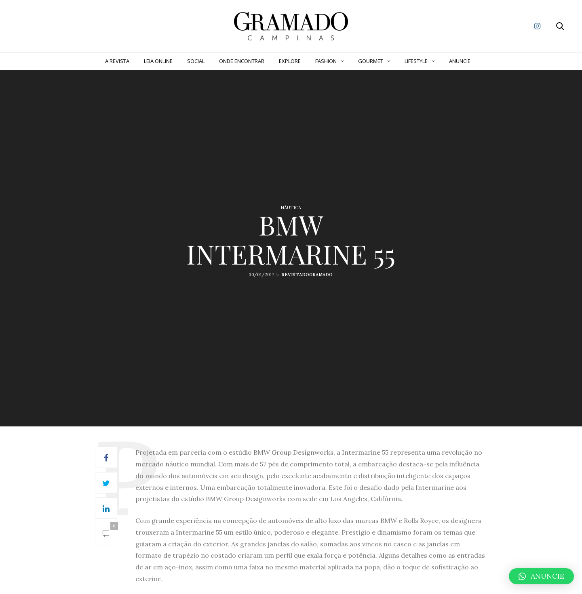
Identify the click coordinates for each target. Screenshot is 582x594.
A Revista (117, 61)
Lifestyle (416, 61)
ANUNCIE (459, 61)
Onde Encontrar (241, 61)
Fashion (326, 61)
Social (196, 61)
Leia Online (158, 61)
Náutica (290, 207)
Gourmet (370, 61)
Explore (290, 61)
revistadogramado (307, 274)
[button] (541, 576)
